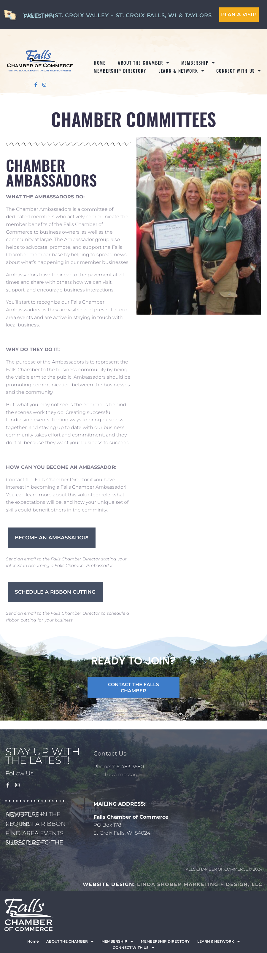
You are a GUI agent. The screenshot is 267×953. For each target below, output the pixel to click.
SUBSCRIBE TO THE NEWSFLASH (34, 842)
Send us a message (117, 774)
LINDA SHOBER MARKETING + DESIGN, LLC (200, 884)
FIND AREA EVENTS (34, 833)
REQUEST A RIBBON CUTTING (35, 824)
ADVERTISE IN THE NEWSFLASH (33, 814)
